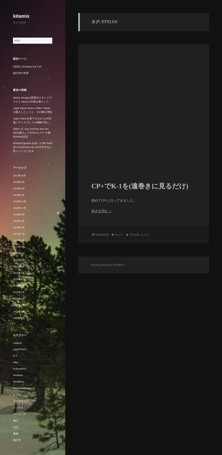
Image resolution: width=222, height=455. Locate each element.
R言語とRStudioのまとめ (27, 66)
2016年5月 (19, 292)
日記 (15, 427)
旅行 (15, 420)
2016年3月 (19, 305)
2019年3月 (19, 188)
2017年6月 (19, 240)
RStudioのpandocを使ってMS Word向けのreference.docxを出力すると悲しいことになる (32, 147)
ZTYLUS (134, 234)
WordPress (18, 381)
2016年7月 (19, 285)
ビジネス (18, 407)
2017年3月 (19, 259)
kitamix (21, 16)
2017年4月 (19, 253)
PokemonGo (19, 368)
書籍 (15, 433)
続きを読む (101, 211)
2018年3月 (19, 214)
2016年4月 (19, 298)
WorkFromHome (22, 388)
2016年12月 (19, 279)
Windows (18, 375)
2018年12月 (19, 201)
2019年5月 (19, 182)
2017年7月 (19, 234)
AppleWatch (19, 349)
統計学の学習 (21, 73)
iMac (15, 362)
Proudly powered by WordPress (107, 264)
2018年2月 (19, 221)
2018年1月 (19, 227)
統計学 (17, 440)
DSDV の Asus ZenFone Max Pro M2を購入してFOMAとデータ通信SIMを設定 (31, 132)
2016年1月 (19, 318)
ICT (15, 355)
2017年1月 (19, 272)
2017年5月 (19, 246)
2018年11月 (19, 208)
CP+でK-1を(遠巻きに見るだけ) (139, 186)
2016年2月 (19, 311)
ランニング (19, 414)
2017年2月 (19, 266)
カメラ (17, 394)
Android (17, 342)
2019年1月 (19, 195)
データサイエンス (23, 401)
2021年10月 (19, 175)
